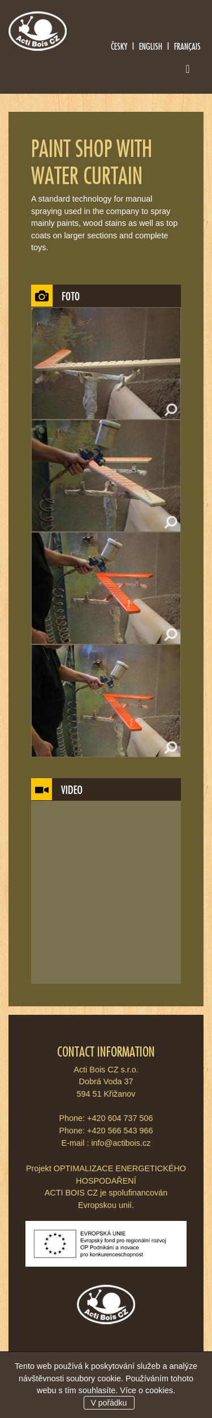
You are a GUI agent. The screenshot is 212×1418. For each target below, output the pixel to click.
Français (187, 46)
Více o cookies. (147, 1390)
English (150, 46)
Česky (119, 46)
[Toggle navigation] (188, 71)
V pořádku (109, 1402)
